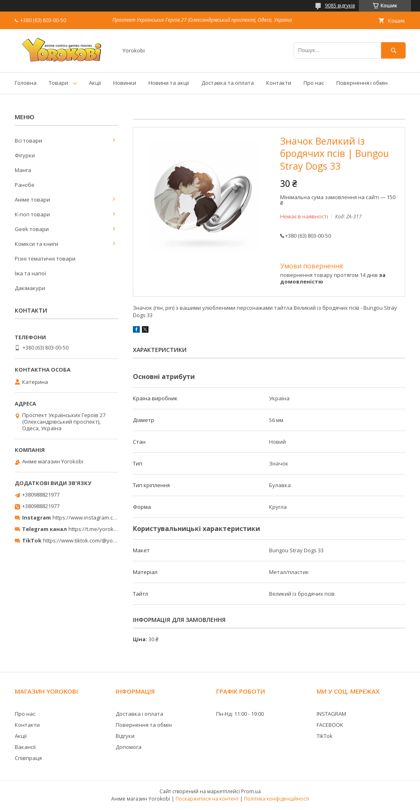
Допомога (129, 747)
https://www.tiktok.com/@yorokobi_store (93, 540)
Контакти (278, 82)
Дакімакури (30, 288)
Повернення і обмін (362, 82)
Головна (26, 82)
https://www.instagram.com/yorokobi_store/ (107, 517)
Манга (23, 170)
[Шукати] (393, 50)
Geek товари (32, 229)
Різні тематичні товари (45, 258)
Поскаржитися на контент (207, 798)
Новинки (124, 82)
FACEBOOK (330, 724)
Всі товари (28, 140)
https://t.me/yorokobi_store (102, 529)
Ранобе (24, 184)
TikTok (325, 736)
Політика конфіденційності (276, 798)
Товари (58, 82)
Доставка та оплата (227, 82)
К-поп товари (32, 214)
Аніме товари (32, 199)
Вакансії (25, 747)
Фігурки (25, 155)
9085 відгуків (340, 5)
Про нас (314, 82)
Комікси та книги (36, 243)
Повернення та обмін (144, 724)
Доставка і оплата (139, 713)
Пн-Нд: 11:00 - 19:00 (240, 713)
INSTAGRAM (331, 713)
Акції (95, 82)
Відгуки (125, 736)
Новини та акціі (168, 82)
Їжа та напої (30, 273)
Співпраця (28, 758)
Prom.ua (251, 791)
